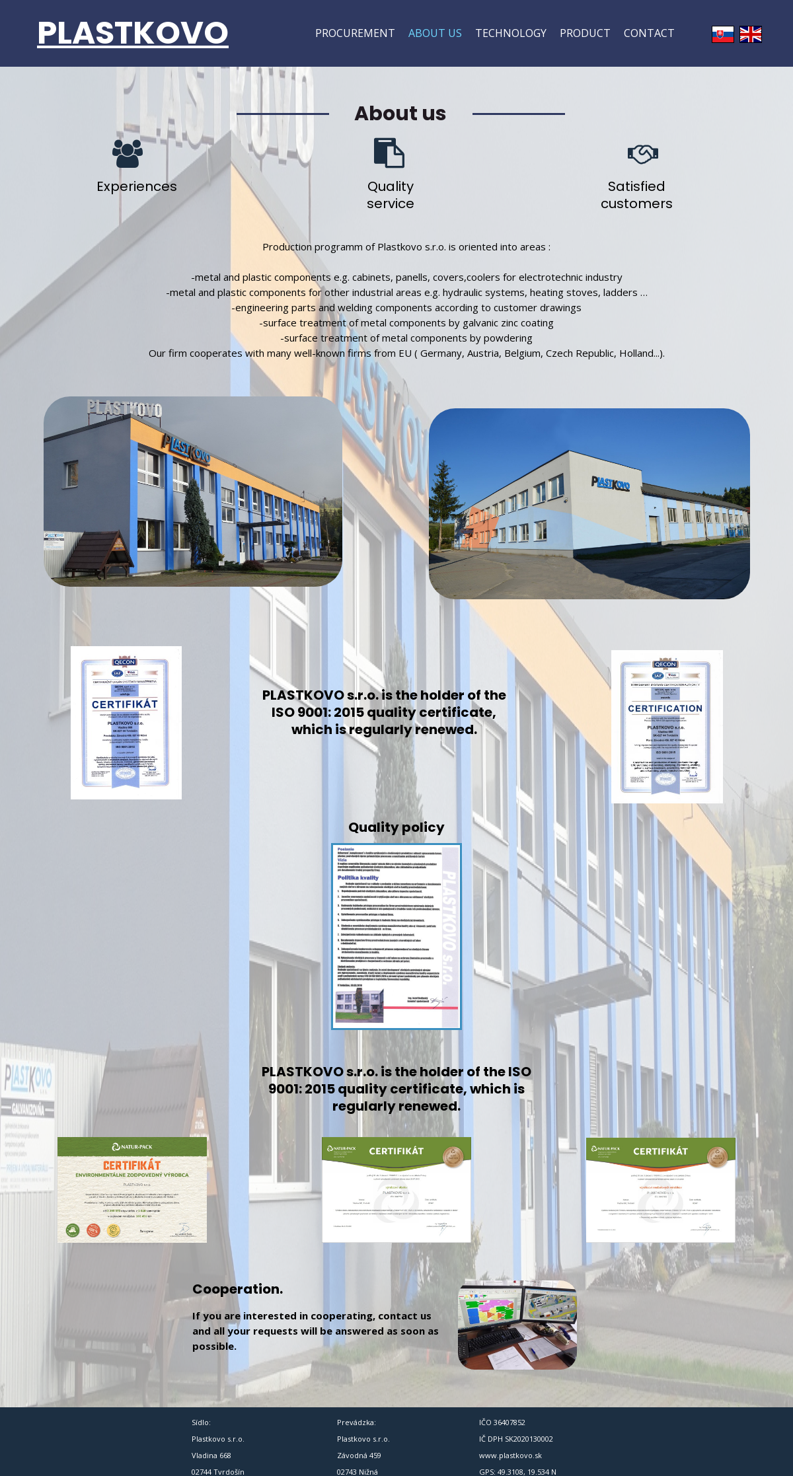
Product (585, 33)
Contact (649, 33)
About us (435, 33)
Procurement (355, 33)
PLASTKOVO (133, 33)
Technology (511, 33)
